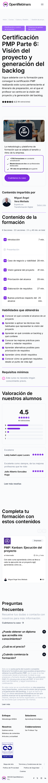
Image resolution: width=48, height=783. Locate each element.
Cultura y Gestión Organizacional (28, 20)
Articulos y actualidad (10, 736)
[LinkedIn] (45, 778)
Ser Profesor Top (31, 730)
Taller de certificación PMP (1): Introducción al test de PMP (23, 678)
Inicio (5, 20)
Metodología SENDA (9, 719)
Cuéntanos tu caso (17, 178)
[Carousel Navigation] (24, 531)
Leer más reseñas (12, 483)
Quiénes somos (7, 730)
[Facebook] (33, 778)
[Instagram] (41, 778)
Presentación (11, 249)
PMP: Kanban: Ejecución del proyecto (23, 549)
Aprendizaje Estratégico (33, 719)
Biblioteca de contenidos (11, 733)
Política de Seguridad (31, 768)
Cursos (11, 20)
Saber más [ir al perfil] (41, 205)
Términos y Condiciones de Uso (30, 764)
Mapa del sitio (9, 764)
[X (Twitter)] (37, 778)
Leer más (6, 704)
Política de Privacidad (11, 768)
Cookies (23, 771)
